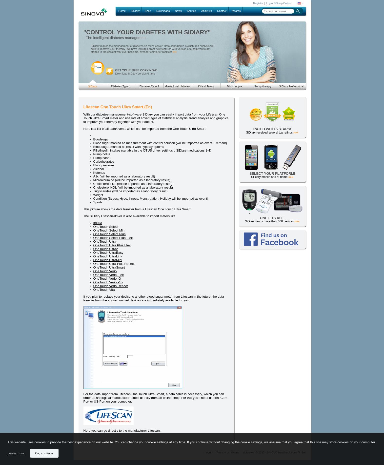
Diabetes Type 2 (149, 86)
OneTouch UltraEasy (108, 252)
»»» (175, 52)
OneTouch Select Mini (109, 230)
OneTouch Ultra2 (105, 249)
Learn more (15, 453)
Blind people (234, 86)
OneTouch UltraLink (107, 256)
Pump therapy (262, 86)
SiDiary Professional (291, 86)
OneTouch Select (106, 227)
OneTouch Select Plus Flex (113, 238)
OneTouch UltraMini (107, 260)
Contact (221, 10)
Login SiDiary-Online (278, 3)
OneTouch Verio (105, 271)
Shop (148, 10)
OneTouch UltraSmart (109, 267)
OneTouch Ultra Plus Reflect (114, 264)
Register (258, 3)
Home (122, 10)
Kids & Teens (206, 86)
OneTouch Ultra (104, 241)
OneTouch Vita (104, 289)
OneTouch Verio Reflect (110, 286)
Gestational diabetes (177, 86)
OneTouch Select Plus (109, 234)
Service (191, 10)
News (178, 10)
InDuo (97, 223)
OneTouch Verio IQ (107, 278)
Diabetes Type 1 (121, 86)
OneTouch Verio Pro (108, 282)
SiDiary (135, 10)
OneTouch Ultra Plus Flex (112, 245)
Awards (236, 10)
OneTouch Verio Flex (108, 275)
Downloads (163, 10)
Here (87, 430)
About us (206, 10)
